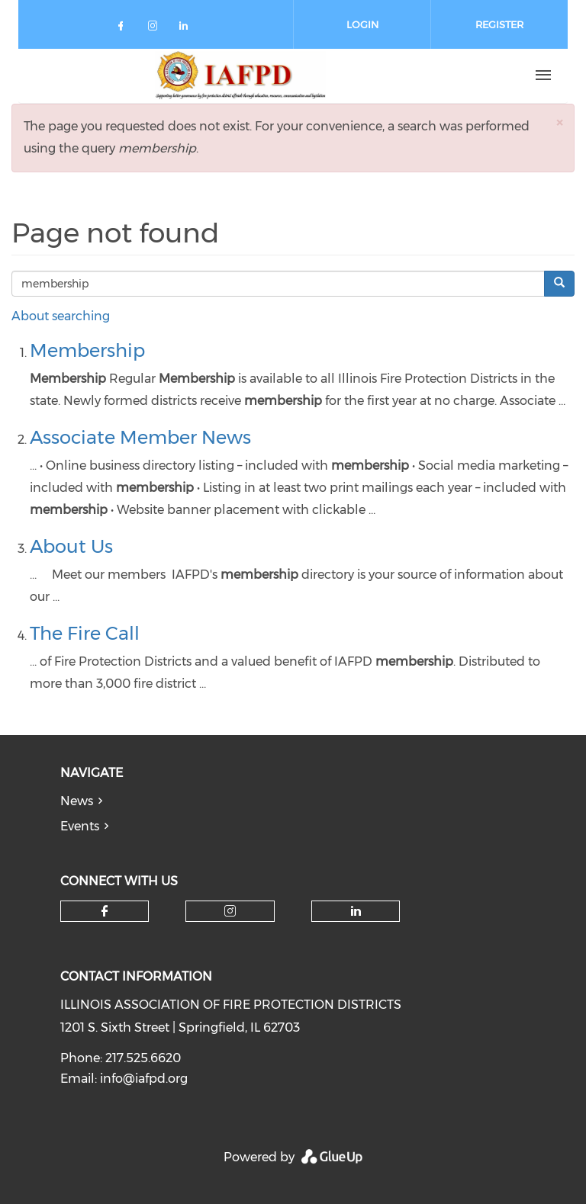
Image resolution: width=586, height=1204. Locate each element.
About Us (71, 546)
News (76, 801)
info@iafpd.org (144, 1078)
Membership (87, 350)
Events (79, 826)
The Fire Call (85, 633)
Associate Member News (140, 437)
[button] (559, 122)
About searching (60, 316)
